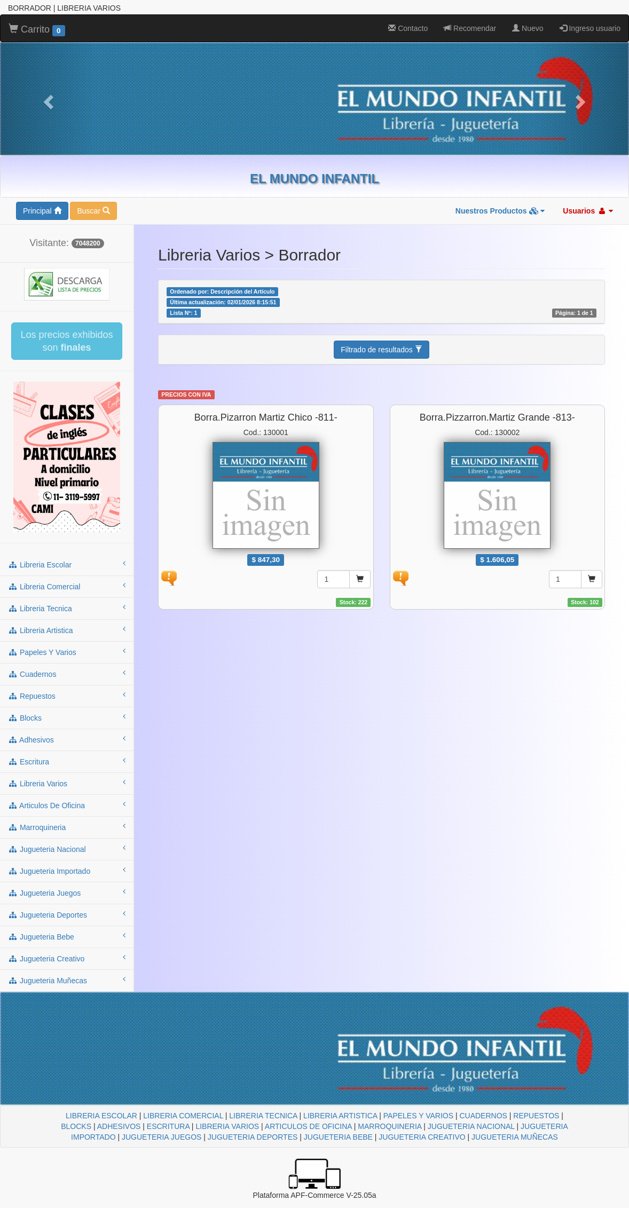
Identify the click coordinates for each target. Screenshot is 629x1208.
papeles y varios (66, 652)
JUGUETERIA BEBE (338, 1137)
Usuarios (588, 211)
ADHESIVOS (119, 1126)
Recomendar (470, 28)
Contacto (408, 28)
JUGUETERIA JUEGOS (161, 1137)
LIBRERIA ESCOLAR (101, 1115)
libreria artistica (66, 630)
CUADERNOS (483, 1115)
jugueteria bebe (66, 936)
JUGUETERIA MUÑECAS (514, 1137)
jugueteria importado (66, 870)
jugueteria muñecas (66, 980)
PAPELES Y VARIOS (418, 1115)
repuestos (66, 695)
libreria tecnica (66, 608)
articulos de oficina (66, 805)
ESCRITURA (168, 1126)
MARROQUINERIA (389, 1126)
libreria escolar (66, 564)
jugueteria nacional (66, 849)
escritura (66, 761)
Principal (42, 211)
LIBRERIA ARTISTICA (340, 1115)
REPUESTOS (536, 1115)
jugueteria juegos (66, 892)
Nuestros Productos (500, 211)
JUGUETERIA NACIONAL (471, 1126)
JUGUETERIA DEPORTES (253, 1137)
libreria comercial (66, 586)
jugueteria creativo (66, 958)
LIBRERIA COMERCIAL (183, 1115)
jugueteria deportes (66, 914)
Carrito (37, 29)
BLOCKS (76, 1126)
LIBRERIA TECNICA (263, 1115)
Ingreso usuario (590, 28)
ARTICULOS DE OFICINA (308, 1126)
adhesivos (66, 739)
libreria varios (66, 783)
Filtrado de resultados (381, 349)
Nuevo (527, 28)
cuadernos (66, 673)
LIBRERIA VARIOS (227, 1126)
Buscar (93, 211)
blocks (66, 717)
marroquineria (66, 827)
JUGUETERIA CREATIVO (422, 1137)
